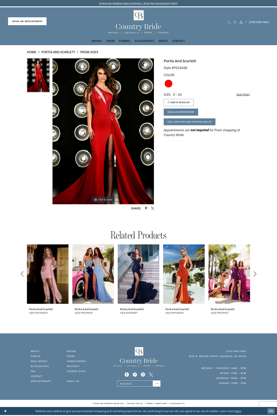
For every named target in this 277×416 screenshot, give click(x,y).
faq (33, 371)
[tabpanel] (38, 77)
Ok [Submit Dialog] (271, 412)
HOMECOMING (76, 361)
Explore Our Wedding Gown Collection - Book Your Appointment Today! (138, 3)
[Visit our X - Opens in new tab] (151, 375)
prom (71, 356)
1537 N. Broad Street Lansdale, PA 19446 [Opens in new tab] (217, 356)
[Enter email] (138, 384)
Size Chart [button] (242, 94)
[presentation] (47, 274)
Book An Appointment (183, 114)
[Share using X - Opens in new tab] (152, 208)
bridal (71, 351)
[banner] (138, 22)
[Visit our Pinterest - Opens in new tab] (135, 375)
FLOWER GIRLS (76, 371)
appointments (41, 381)
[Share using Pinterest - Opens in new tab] (146, 208)
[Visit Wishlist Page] (235, 22)
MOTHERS (73, 366)
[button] (241, 22)
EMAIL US (73, 381)
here (238, 412)
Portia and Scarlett (58, 52)
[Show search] (229, 22)
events (36, 356)
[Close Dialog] (5, 412)
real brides (39, 361)
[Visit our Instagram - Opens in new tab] (143, 375)
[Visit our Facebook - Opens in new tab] (127, 375)
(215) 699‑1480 (236, 351)
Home (31, 52)
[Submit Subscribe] (156, 384)
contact (37, 376)
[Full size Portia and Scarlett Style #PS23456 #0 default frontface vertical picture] (103, 131)
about (35, 351)
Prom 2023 (89, 52)
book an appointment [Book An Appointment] (27, 21)
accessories (40, 366)
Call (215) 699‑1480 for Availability (192, 125)
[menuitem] (27, 22)
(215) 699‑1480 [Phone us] (259, 22)
